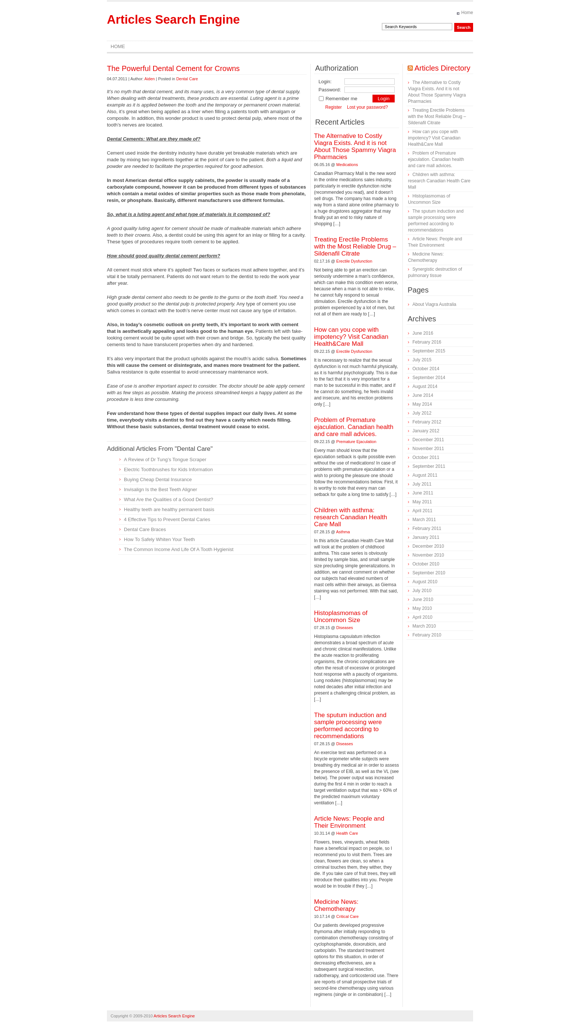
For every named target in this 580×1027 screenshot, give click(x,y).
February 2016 (426, 342)
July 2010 (421, 590)
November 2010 (428, 555)
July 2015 (421, 359)
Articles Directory (442, 68)
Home (467, 12)
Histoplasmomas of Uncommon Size (341, 616)
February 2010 (426, 635)
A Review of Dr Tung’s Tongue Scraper (165, 459)
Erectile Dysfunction (354, 261)
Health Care (347, 833)
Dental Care (187, 79)
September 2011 (428, 466)
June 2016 (422, 333)
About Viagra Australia (434, 304)
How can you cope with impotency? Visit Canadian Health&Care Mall (351, 336)
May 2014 (422, 404)
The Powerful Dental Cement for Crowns (173, 68)
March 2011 (424, 519)
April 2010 (422, 617)
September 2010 (428, 572)
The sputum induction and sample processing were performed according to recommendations (350, 726)
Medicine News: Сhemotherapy (336, 905)
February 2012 (426, 422)
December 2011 (428, 439)
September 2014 (428, 377)
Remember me (337, 98)
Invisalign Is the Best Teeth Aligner (160, 489)
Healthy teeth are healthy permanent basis (169, 509)
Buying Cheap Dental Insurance (158, 479)
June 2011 (422, 493)
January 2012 (425, 430)
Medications (347, 164)
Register (333, 107)
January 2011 (425, 537)
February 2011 (426, 528)
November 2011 (428, 448)
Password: (329, 89)
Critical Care (347, 916)
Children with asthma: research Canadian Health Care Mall (350, 517)
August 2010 (424, 581)
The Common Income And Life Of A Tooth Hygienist (178, 549)
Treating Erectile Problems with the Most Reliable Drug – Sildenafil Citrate (355, 246)
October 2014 (425, 368)
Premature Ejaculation (356, 441)
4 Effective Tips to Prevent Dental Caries (167, 519)
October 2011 (425, 457)
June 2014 (422, 395)
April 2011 (422, 510)
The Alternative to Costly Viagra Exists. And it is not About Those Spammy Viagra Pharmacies (355, 146)
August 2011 (424, 475)
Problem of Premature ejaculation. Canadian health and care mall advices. (354, 427)
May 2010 (422, 608)
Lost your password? (367, 107)
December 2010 (428, 546)
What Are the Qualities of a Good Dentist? (168, 499)
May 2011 (422, 501)
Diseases (344, 627)
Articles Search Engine (173, 19)
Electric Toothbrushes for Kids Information (168, 469)
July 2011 (421, 484)
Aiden (149, 79)
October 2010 (425, 564)
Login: (324, 81)
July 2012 (421, 413)
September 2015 (428, 351)
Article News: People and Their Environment (349, 822)
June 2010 (422, 599)
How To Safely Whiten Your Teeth (159, 539)
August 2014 (424, 386)
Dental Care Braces (145, 529)
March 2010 (424, 626)
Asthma (343, 532)
